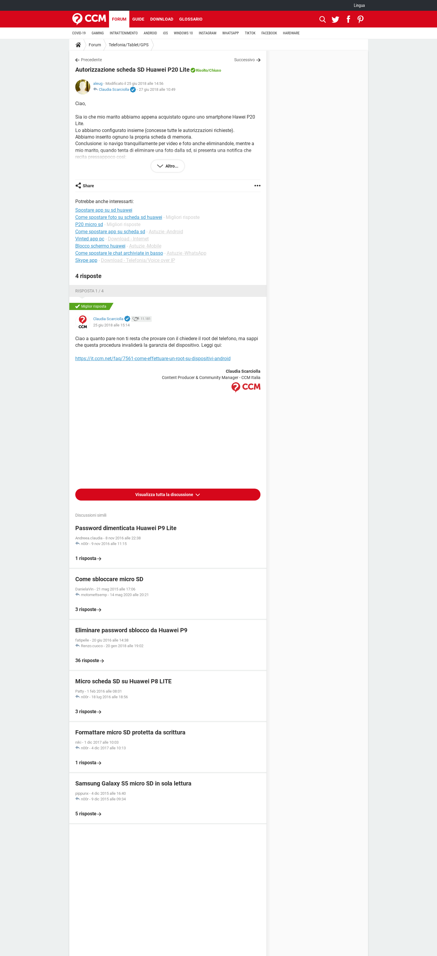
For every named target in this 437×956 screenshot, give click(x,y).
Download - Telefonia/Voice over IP (138, 260)
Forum (119, 19)
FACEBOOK (269, 33)
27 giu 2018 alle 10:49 (157, 89)
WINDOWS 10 (183, 33)
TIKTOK (250, 33)
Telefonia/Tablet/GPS (128, 44)
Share (88, 185)
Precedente (91, 59)
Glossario (191, 19)
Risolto (202, 70)
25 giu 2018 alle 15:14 (111, 325)
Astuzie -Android (166, 231)
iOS (165, 33)
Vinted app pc (89, 239)
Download (161, 19)
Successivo (244, 59)
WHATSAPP (230, 33)
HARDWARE (291, 33)
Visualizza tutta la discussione (164, 494)
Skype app (86, 260)
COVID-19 (79, 33)
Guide (138, 19)
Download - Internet (128, 239)
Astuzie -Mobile (145, 246)
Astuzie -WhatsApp (186, 253)
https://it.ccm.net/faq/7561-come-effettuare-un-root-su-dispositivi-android (153, 358)
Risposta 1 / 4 (89, 291)
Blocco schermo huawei (100, 246)
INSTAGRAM (207, 33)
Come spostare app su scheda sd (110, 231)
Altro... (171, 166)
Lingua (359, 5)
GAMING (98, 33)
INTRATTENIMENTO (124, 33)
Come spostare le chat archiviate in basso (119, 253)
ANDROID (150, 33)
